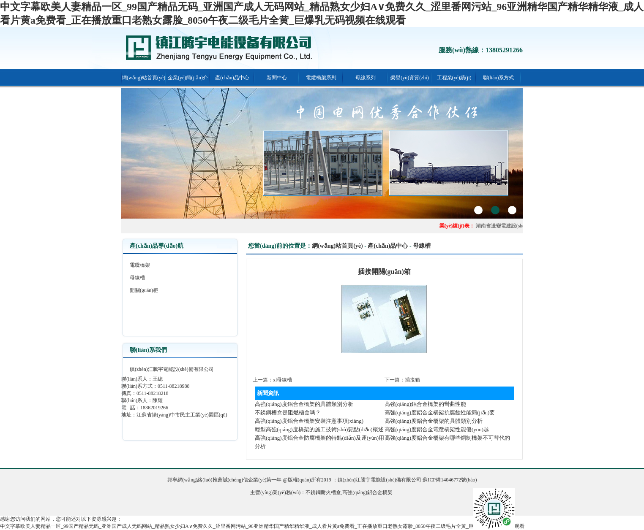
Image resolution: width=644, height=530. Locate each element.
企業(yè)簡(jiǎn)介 (188, 78)
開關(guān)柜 (144, 290)
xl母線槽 (282, 380)
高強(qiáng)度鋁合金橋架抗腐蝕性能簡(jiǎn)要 (440, 412)
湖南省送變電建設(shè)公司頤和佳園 (517, 226)
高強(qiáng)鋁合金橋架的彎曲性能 (426, 404)
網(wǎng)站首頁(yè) (143, 78)
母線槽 (137, 278)
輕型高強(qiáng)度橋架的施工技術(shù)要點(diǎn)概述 (319, 429)
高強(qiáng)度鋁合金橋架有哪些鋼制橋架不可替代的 (447, 438)
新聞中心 (277, 78)
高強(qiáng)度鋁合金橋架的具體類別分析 (304, 404)
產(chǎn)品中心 (232, 78)
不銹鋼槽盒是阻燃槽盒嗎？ (288, 412)
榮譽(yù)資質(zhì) (409, 78)
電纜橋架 (140, 265)
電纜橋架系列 (321, 78)
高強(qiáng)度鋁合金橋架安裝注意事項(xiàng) (309, 421)
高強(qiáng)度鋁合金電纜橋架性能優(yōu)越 (437, 429)
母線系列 (365, 78)
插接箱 (412, 380)
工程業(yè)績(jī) (454, 78)
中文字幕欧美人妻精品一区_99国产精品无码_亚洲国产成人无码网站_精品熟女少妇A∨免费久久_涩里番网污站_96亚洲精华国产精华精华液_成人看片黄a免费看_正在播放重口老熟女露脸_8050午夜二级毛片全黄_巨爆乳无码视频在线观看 (262, 526)
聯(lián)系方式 (498, 78)
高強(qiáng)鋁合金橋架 (367, 492)
